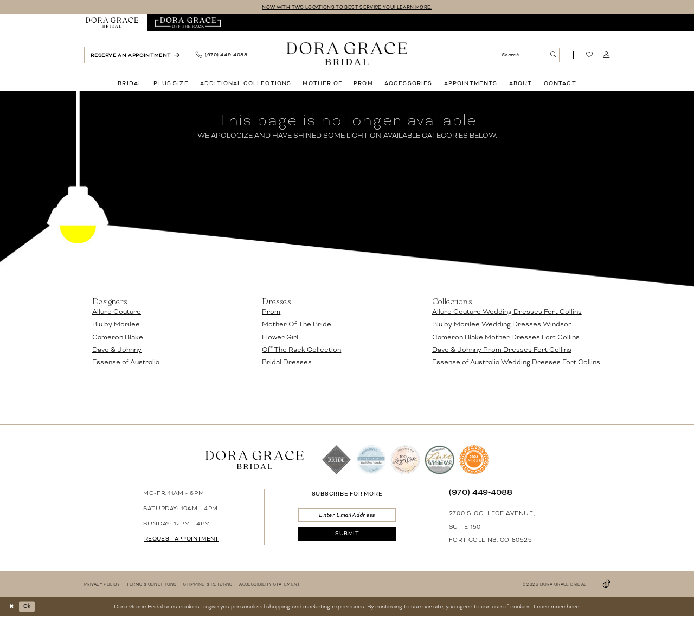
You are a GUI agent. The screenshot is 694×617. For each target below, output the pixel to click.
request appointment (185, 539)
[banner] (347, 53)
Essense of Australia (125, 362)
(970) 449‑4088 (481, 492)
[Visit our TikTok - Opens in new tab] (606, 584)
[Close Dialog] (12, 607)
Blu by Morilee (116, 324)
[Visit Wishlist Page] (589, 56)
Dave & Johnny (117, 350)
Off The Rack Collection (301, 350)
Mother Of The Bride (296, 324)
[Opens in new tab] (188, 23)
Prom (271, 312)
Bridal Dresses (287, 362)
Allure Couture (116, 312)
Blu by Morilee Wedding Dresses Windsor (501, 324)
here (573, 606)
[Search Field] (528, 55)
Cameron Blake (117, 337)
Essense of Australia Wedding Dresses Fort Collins (516, 362)
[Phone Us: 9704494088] (221, 56)
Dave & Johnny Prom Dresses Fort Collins (501, 350)
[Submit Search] (553, 55)
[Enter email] (347, 516)
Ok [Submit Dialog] (29, 606)
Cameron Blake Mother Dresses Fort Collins (506, 337)
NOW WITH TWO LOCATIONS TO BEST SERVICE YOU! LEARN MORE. (346, 7)
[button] (606, 56)
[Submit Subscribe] (347, 537)
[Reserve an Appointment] (134, 55)
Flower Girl (280, 337)
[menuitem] (112, 23)
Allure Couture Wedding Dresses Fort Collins (507, 312)
